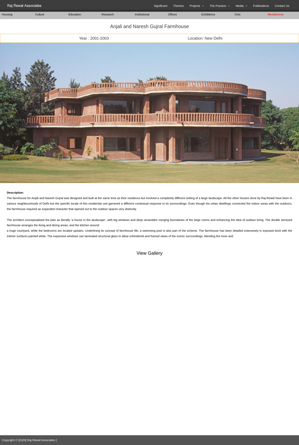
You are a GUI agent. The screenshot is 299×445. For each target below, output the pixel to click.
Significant (160, 5)
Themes (178, 5)
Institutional (142, 14)
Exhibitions (208, 14)
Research (108, 14)
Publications (261, 5)
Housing (7, 14)
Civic (237, 14)
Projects (195, 5)
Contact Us (282, 5)
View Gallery (149, 253)
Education (74, 14)
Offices (172, 14)
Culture (39, 14)
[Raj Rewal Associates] (25, 5)
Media (240, 5)
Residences (276, 14)
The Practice (218, 5)
